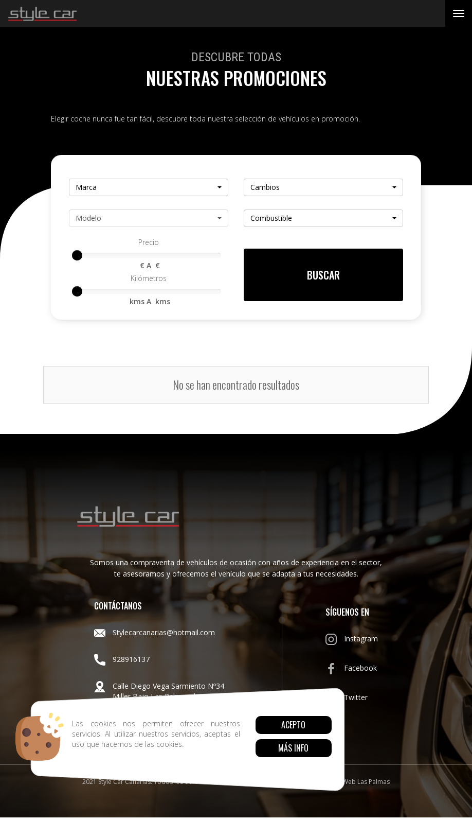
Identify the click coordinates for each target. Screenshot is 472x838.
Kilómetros (149, 278)
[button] (148, 187)
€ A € (149, 265)
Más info (293, 748)
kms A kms (149, 301)
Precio (148, 242)
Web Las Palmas (366, 781)
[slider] (77, 255)
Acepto (293, 725)
